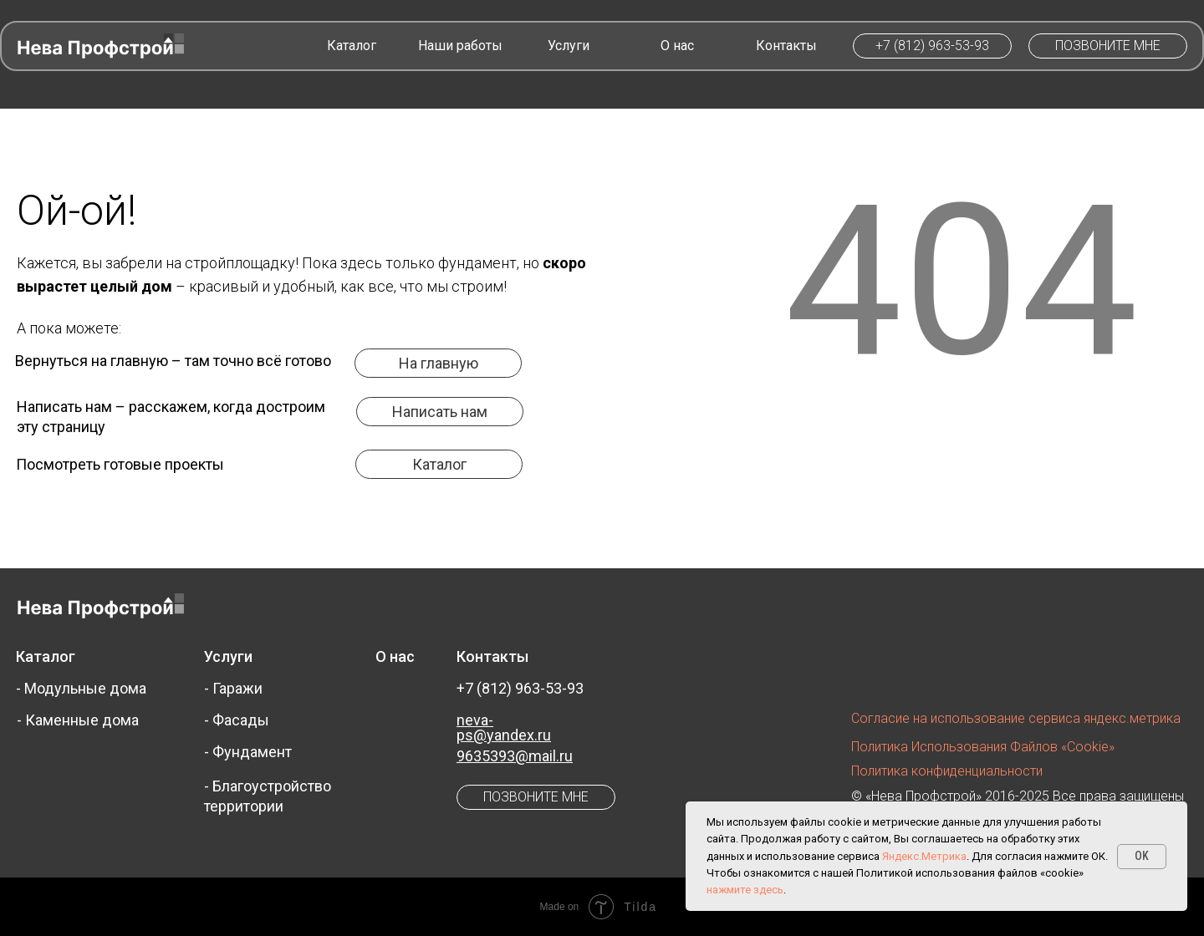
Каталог (45, 656)
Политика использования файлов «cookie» (983, 747)
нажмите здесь (745, 889)
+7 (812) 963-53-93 (520, 688)
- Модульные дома (81, 688)
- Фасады (236, 720)
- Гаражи (233, 688)
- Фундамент (248, 751)
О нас (395, 656)
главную (139, 360)
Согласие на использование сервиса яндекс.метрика (1016, 718)
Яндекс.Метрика (924, 856)
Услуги (228, 656)
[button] (1107, 45)
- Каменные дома (78, 720)
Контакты (492, 656)
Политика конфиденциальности (947, 771)
